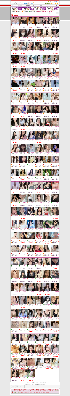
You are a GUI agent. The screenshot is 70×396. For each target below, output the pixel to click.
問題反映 (55, 5)
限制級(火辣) (19, 11)
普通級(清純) (32, 11)
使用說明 (42, 5)
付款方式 (48, 5)
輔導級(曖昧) (26, 11)
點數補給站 (20, 5)
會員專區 (28, 5)
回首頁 (13, 5)
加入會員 (35, 5)
